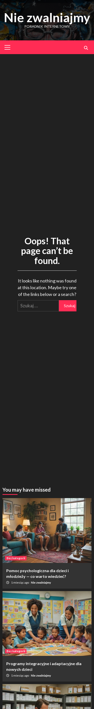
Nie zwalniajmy (47, 17)
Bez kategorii (16, 558)
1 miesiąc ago (20, 582)
